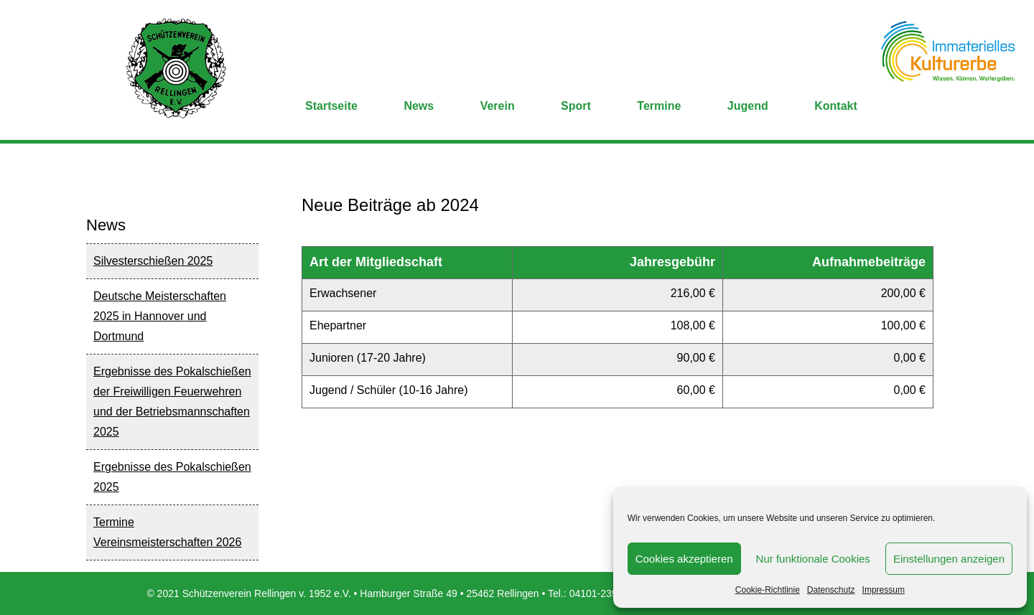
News (419, 106)
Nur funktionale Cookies (813, 559)
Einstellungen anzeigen (949, 559)
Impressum (883, 590)
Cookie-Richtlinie (767, 590)
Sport (576, 106)
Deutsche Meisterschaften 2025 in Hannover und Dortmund (159, 316)
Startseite (331, 106)
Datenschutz (831, 590)
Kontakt (835, 106)
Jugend (747, 106)
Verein (497, 106)
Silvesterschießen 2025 (153, 261)
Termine (659, 106)
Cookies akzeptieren (684, 559)
